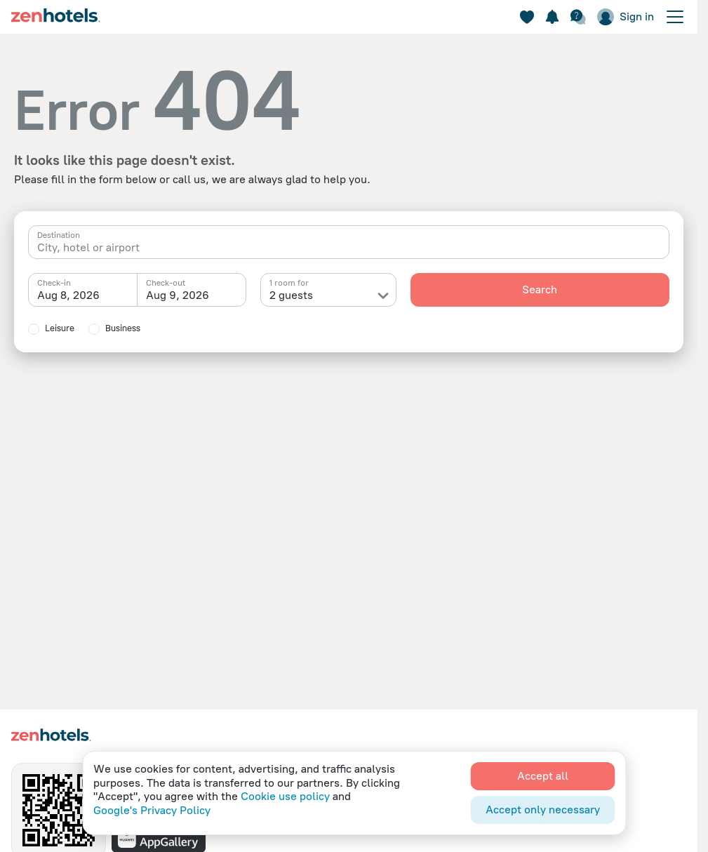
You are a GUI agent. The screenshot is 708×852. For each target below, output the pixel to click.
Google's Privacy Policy (152, 810)
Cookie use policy (285, 796)
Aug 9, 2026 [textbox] (177, 295)
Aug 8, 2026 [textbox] (68, 295)
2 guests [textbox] (291, 295)
